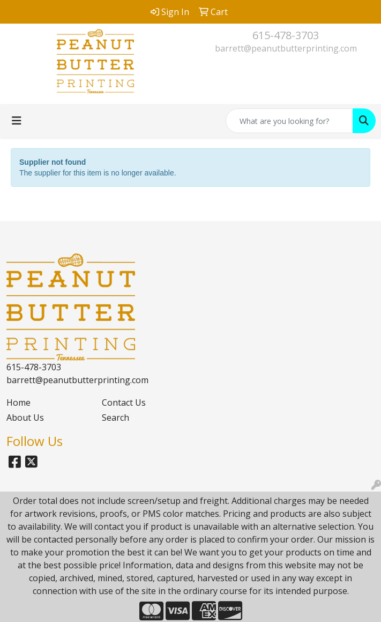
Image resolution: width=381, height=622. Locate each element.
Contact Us (124, 402)
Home (18, 402)
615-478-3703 (285, 35)
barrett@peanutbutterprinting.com (286, 48)
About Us (25, 417)
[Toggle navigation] (16, 120)
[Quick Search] (289, 120)
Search (115, 417)
